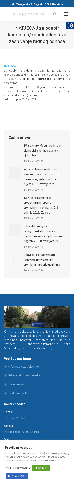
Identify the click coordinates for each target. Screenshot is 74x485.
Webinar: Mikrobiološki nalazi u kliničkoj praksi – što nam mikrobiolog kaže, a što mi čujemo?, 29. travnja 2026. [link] (43, 177)
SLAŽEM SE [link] (41, 468)
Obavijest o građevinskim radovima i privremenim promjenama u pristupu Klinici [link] (42, 259)
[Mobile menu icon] (66, 14)
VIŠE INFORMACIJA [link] (18, 468)
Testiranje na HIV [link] (18, 393)
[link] (54, 14)
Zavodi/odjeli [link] (16, 384)
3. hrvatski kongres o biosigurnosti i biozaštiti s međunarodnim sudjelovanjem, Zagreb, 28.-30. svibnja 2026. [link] (43, 234)
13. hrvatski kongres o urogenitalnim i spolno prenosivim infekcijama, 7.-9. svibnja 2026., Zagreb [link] (41, 205)
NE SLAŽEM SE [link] (16, 476)
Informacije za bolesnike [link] (23, 366)
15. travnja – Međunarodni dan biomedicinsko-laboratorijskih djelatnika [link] (43, 150)
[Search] (34, 14)
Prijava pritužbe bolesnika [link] (24, 375)
